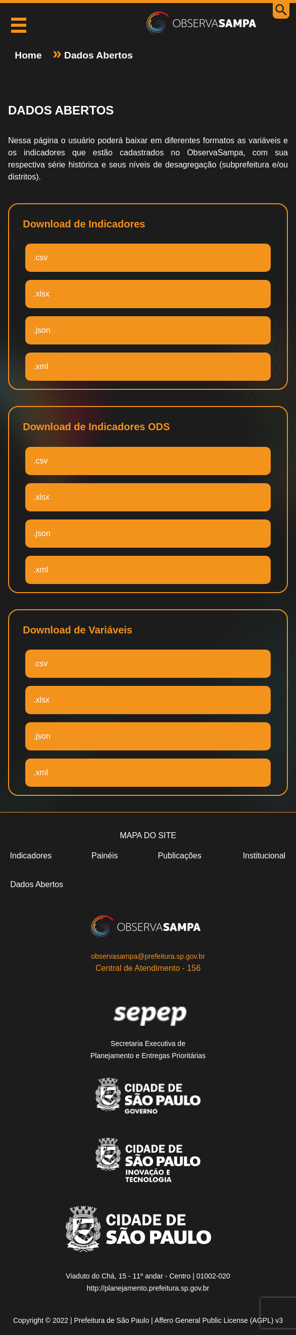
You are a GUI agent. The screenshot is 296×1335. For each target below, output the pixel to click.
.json (42, 330)
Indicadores (31, 855)
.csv (40, 257)
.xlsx (41, 293)
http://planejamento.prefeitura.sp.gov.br (148, 1288)
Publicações (179, 855)
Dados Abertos (97, 55)
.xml (40, 366)
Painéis (104, 855)
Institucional (264, 855)
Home (29, 55)
